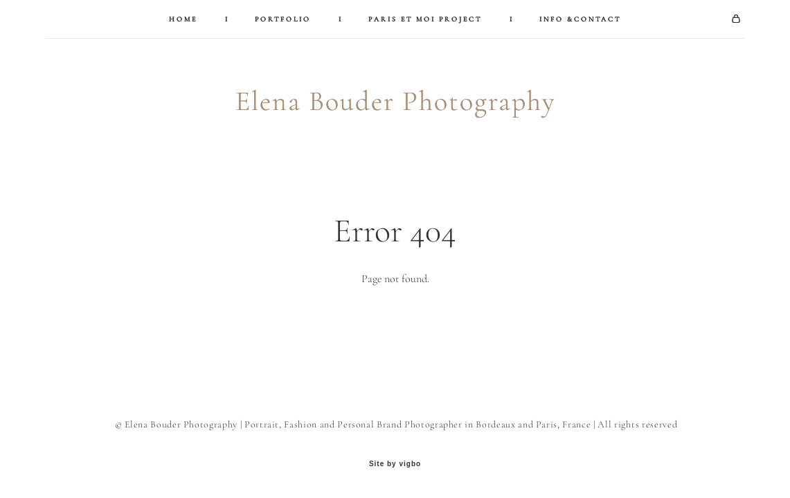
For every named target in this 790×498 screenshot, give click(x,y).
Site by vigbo (395, 464)
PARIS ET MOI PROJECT (425, 19)
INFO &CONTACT (580, 19)
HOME (183, 19)
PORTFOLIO (283, 19)
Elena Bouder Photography (395, 101)
